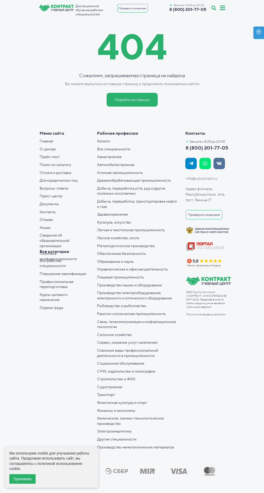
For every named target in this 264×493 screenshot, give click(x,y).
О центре (48, 149)
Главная (46, 141)
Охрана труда (51, 308)
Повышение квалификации (63, 274)
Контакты (48, 212)
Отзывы (46, 219)
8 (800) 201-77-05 (187, 9)
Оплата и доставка (55, 173)
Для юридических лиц (59, 180)
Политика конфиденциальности (206, 314)
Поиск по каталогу (55, 165)
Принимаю (22, 479)
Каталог (104, 141)
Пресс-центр (51, 196)
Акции (45, 227)
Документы (49, 204)
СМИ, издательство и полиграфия (126, 371)
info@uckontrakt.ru (201, 178)
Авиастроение (109, 157)
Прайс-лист (50, 157)
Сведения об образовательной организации (54, 240)
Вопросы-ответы (54, 188)
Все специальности (113, 149)
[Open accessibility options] (258, 33)
